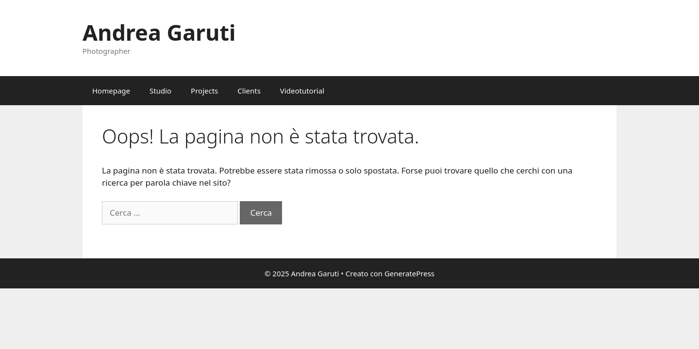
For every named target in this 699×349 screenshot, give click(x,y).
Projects (204, 90)
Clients (249, 90)
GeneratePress (409, 273)
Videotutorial (302, 90)
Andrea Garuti (159, 32)
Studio (160, 90)
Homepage (111, 90)
